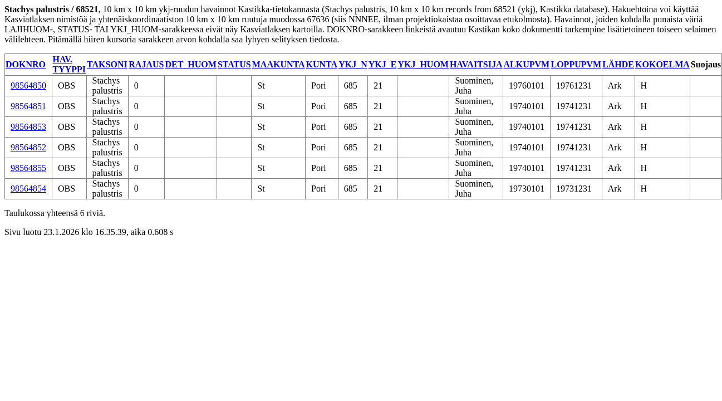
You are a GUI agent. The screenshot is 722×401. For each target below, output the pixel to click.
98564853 (28, 126)
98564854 (28, 188)
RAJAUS (146, 64)
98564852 (28, 147)
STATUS (234, 64)
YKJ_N (352, 64)
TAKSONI (107, 64)
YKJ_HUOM (423, 64)
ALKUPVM (526, 64)
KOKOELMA (662, 64)
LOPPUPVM (576, 64)
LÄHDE (618, 64)
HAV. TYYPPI (69, 64)
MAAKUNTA (278, 64)
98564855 (28, 168)
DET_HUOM (190, 64)
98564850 (28, 85)
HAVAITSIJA (476, 64)
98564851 (28, 106)
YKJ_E (383, 64)
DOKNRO (26, 64)
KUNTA (322, 64)
